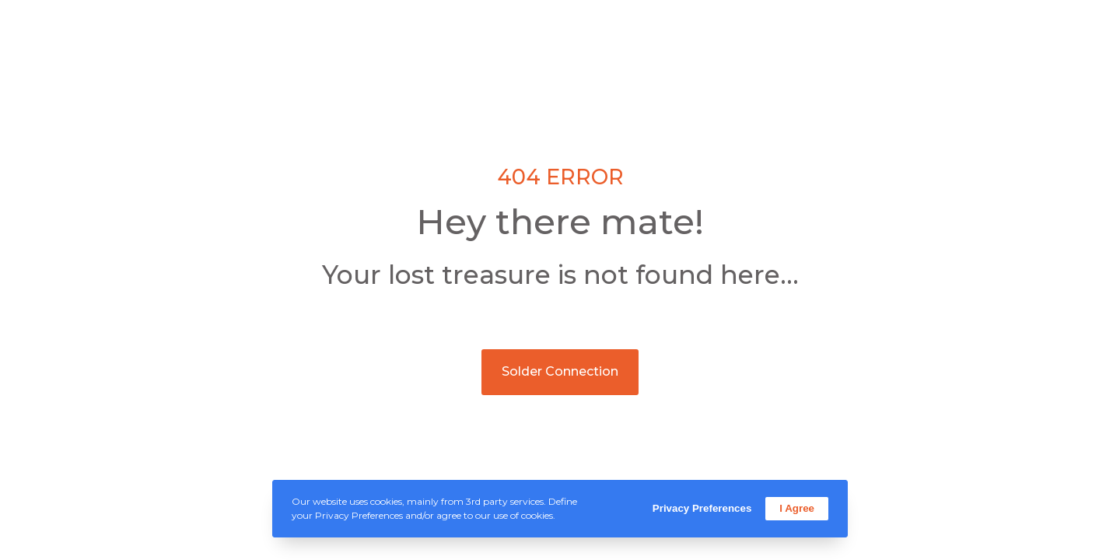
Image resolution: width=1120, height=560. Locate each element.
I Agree (796, 508)
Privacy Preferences (702, 508)
